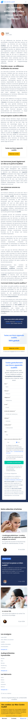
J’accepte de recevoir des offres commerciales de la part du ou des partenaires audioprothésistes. (14, 468)
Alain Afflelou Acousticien (7, 639)
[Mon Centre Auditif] (8, 2)
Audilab (3, 642)
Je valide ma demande (14, 462)
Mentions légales (6, 698)
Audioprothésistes (14, 654)
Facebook (18, 321)
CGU (11, 451)
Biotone (3, 686)
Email (5, 404)
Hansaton (3, 684)
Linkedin (8, 323)
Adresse (6, 418)
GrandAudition (4, 646)
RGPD (15, 699)
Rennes (3, 663)
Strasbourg (3, 665)
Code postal (7, 425)
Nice (2, 661)
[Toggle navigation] (25, 2)
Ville (5, 432)
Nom (5, 384)
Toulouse (3, 667)
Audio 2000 (4, 637)
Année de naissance (9, 411)
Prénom (6, 391)
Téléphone (7, 397)
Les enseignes (6, 634)
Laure (7, 33)
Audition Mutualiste (6, 644)
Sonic (2, 677)
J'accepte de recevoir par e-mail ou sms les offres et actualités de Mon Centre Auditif (14, 457)
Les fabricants (6, 674)
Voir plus (4, 649)
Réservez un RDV (14, 154)
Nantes (2, 658)
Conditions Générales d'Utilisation (12, 480)
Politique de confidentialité (19, 698)
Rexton (2, 680)
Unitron (2, 682)
